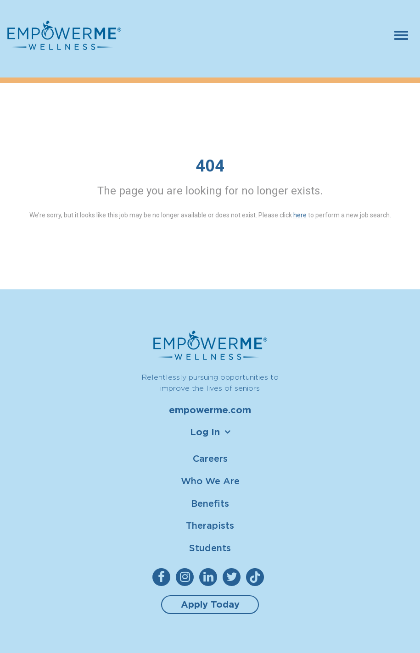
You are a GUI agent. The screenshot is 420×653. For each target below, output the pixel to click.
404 (210, 166)
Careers (210, 458)
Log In (205, 432)
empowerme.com (210, 409)
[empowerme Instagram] (186, 577)
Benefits (210, 503)
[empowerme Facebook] (163, 577)
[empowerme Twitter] (233, 577)
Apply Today (210, 604)
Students (210, 547)
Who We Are (210, 481)
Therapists (210, 525)
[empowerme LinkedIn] (210, 577)
